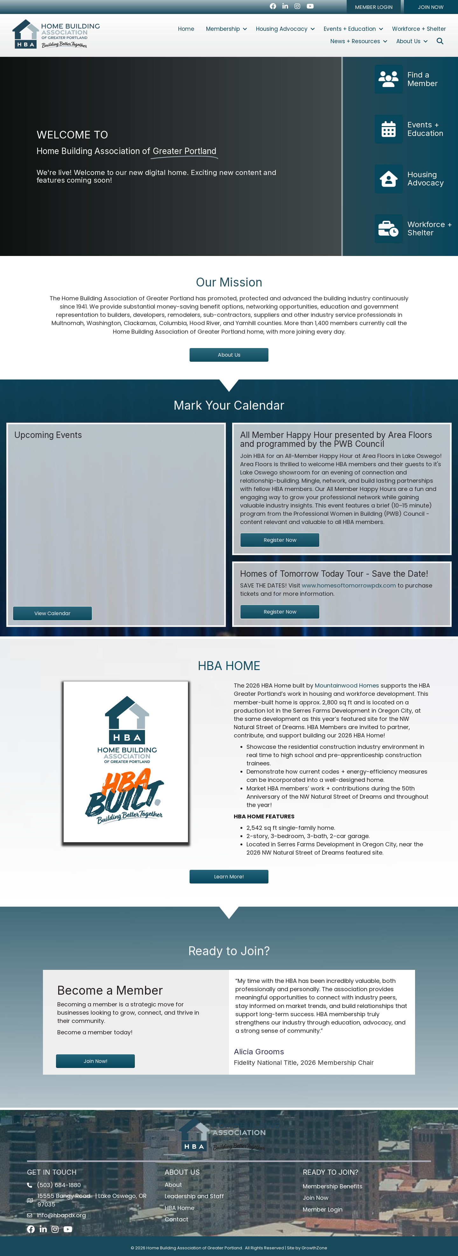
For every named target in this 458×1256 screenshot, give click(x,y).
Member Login (323, 1209)
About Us (408, 41)
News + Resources (355, 41)
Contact (176, 1219)
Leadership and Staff (194, 1196)
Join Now (316, 1198)
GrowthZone (314, 1248)
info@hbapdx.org (61, 1215)
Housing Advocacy (282, 29)
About (173, 1185)
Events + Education (350, 29)
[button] (374, 7)
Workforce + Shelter (419, 29)
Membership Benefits (333, 1186)
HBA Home (179, 1208)
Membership (223, 29)
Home (186, 29)
